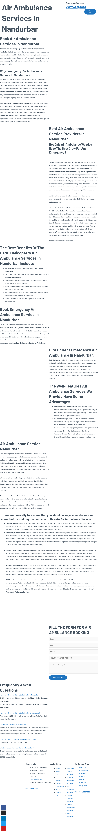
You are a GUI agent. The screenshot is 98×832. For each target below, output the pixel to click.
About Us (36, 8)
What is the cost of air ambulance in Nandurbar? (17, 749)
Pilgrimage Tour (62, 8)
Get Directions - (32, 789)
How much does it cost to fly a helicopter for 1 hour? (18, 740)
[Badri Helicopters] (12, 11)
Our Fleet (76, 8)
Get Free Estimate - (82, 792)
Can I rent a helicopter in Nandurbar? (13, 725)
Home (28, 8)
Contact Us (30, 15)
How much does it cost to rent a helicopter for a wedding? (20, 714)
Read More (5, 800)
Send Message (58, 678)
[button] (24, 695)
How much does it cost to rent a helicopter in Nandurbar (20, 696)
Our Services (47, 8)
